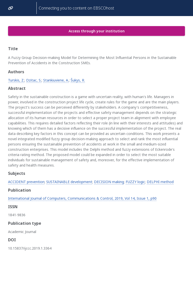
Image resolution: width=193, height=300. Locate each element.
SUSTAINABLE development (69, 181)
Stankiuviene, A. (56, 80)
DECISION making (109, 181)
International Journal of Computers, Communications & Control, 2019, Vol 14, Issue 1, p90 (82, 198)
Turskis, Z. (16, 80)
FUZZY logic (135, 181)
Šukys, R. (78, 80)
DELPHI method (160, 181)
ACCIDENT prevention (26, 181)
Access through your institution (97, 31)
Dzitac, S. (33, 80)
